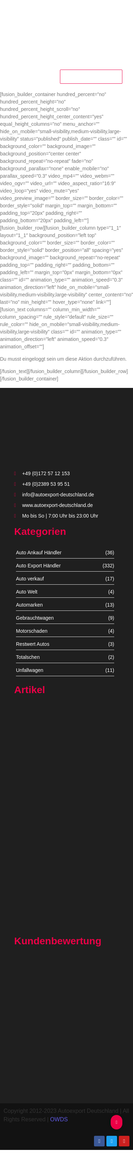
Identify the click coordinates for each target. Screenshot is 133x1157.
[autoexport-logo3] (66, 30)
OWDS (59, 1119)
